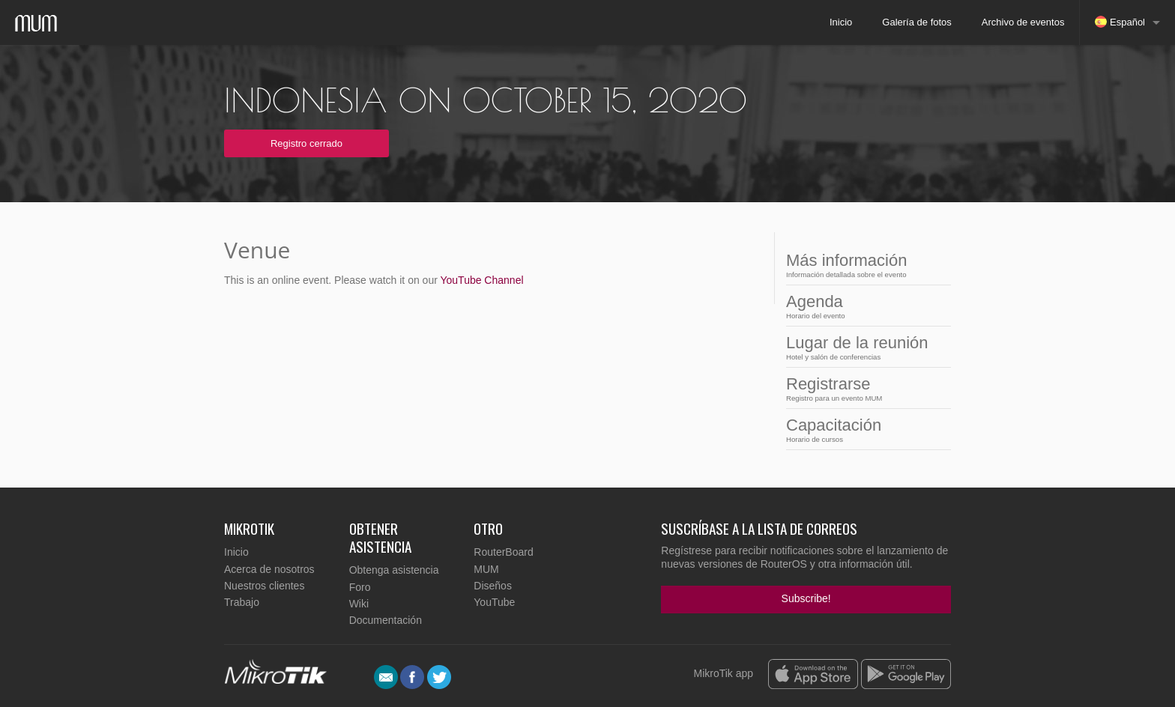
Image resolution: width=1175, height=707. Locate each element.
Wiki (359, 604)
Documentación (385, 620)
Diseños (493, 586)
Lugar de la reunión (864, 347)
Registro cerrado (306, 143)
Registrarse (864, 388)
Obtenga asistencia (394, 570)
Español (1120, 22)
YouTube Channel (481, 280)
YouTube (494, 602)
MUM (486, 569)
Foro (360, 587)
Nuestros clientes (264, 586)
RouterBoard (503, 552)
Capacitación (864, 429)
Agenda (864, 306)
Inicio (841, 22)
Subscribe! (806, 598)
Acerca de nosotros (269, 569)
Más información (864, 265)
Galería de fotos (917, 22)
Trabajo (241, 602)
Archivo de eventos (1023, 22)
